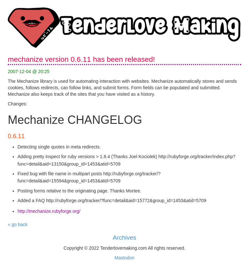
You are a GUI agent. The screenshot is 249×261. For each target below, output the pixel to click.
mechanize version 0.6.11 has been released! (81, 59)
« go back (18, 224)
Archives (124, 237)
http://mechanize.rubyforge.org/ (49, 211)
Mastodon (124, 257)
